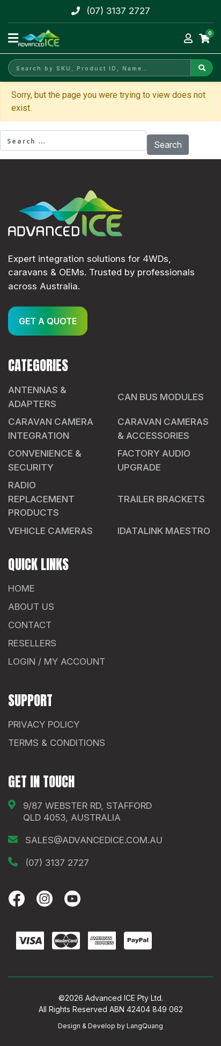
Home (21, 588)
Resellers (32, 643)
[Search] (202, 67)
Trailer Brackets (161, 499)
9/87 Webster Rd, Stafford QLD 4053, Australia (87, 811)
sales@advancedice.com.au (94, 840)
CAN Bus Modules (160, 397)
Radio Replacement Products (41, 499)
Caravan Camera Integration (50, 428)
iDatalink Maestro (163, 530)
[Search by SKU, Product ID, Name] (99, 67)
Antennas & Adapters (37, 397)
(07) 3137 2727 (118, 10)
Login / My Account (56, 661)
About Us (31, 606)
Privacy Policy (43, 724)
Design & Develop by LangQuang (110, 1026)
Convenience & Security (45, 460)
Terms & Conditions (56, 742)
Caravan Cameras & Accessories (163, 428)
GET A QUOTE (48, 321)
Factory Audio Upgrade (153, 460)
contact (29, 625)
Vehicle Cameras (50, 530)
